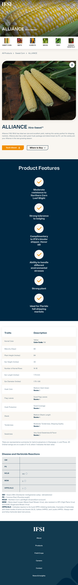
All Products (7, 53)
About (39, 538)
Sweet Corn (20, 53)
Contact (39, 568)
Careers (39, 561)
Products (39, 546)
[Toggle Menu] (74, 4)
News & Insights (39, 576)
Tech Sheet (11, 148)
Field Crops (39, 553)
